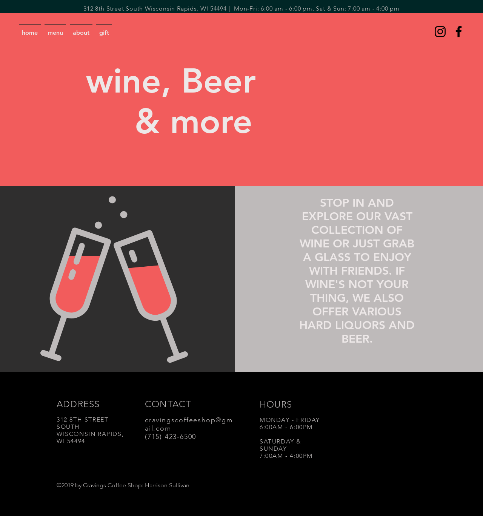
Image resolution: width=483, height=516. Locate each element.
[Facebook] (458, 31)
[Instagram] (440, 31)
